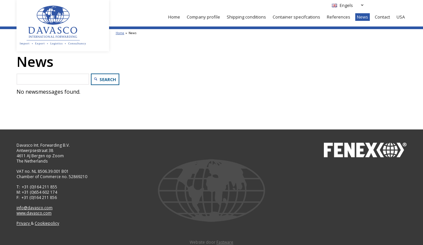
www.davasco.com (34, 213)
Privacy (24, 223)
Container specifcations (296, 17)
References (338, 17)
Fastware (224, 242)
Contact (382, 17)
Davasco (63, 25)
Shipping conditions (246, 17)
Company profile (203, 17)
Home (174, 17)
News (362, 17)
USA (401, 17)
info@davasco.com (35, 208)
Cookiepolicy (47, 223)
